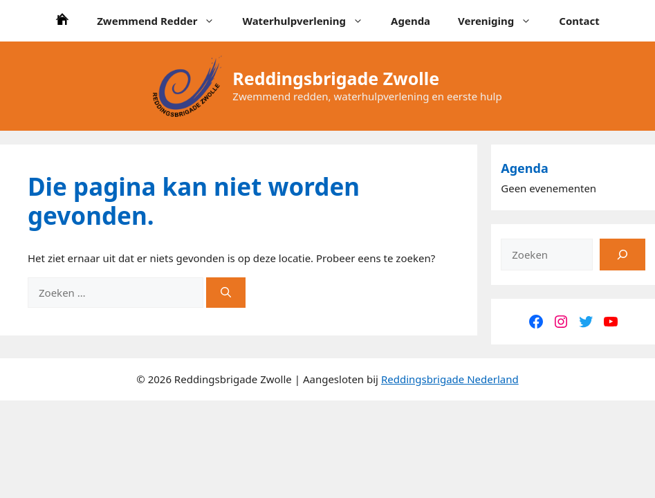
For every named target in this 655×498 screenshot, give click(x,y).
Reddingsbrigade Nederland (450, 379)
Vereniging (501, 21)
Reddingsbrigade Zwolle (335, 78)
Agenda (410, 21)
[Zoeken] (226, 292)
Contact (579, 21)
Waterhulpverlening (309, 21)
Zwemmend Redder (162, 21)
